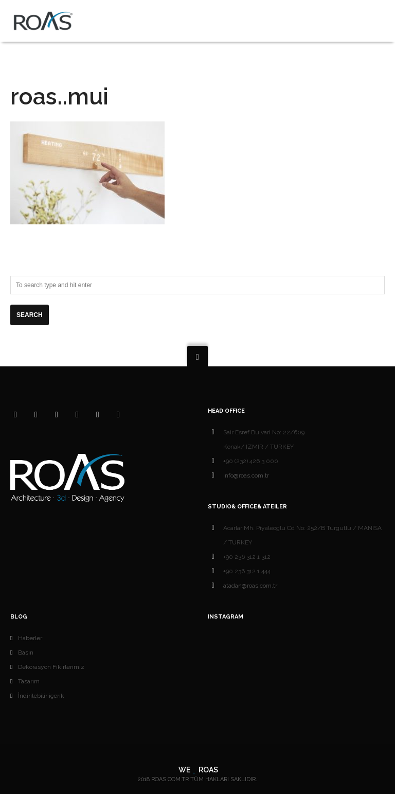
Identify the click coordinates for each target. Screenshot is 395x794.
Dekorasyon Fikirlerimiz (51, 667)
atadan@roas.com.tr (250, 585)
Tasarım (29, 681)
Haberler (30, 638)
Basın (25, 652)
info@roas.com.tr (246, 475)
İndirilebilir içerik (41, 695)
